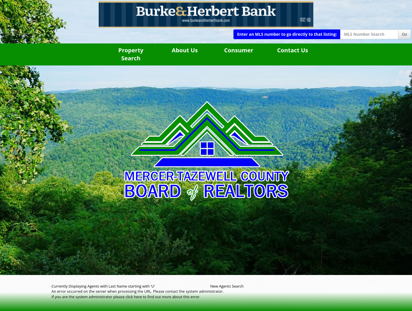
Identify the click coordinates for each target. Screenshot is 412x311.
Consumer (238, 50)
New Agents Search (226, 286)
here (138, 296)
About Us (185, 50)
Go (404, 34)
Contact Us (292, 50)
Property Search (131, 54)
